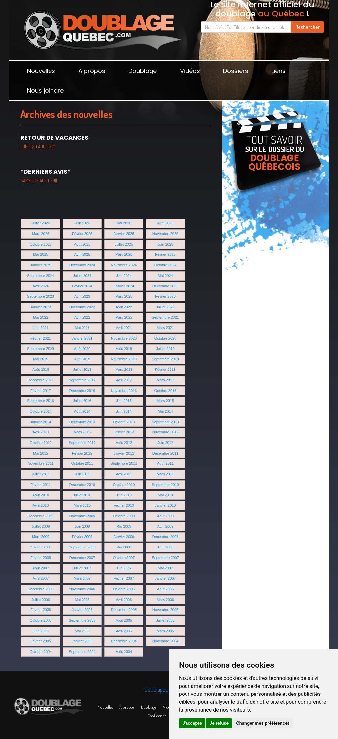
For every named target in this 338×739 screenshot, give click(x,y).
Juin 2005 (41, 631)
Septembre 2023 (40, 296)
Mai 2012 (40, 453)
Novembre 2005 (165, 610)
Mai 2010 (165, 495)
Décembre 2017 (40, 380)
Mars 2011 (165, 474)
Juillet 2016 (82, 401)
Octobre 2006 (124, 589)
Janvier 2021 (82, 338)
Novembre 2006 (82, 589)
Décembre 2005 (124, 610)
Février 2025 (165, 254)
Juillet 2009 (40, 526)
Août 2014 (82, 411)
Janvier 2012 (124, 453)
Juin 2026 (82, 223)
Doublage (142, 71)
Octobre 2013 (124, 422)
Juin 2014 (124, 411)
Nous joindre (45, 90)
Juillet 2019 (165, 349)
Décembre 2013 (82, 422)
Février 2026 (82, 234)
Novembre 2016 (124, 391)
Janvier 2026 (124, 234)
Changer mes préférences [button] (263, 723)
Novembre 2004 (165, 641)
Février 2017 (40, 391)
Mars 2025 (123, 254)
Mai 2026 (123, 223)
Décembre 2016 (82, 391)
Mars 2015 (165, 401)
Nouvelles (41, 71)
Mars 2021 (165, 328)
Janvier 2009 (124, 537)
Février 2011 (40, 485)
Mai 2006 (82, 600)
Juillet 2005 (165, 620)
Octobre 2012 (41, 443)
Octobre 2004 (41, 652)
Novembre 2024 (124, 265)
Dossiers (235, 71)
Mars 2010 (82, 505)
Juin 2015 (124, 401)
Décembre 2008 (165, 537)
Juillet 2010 (82, 495)
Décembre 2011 (165, 453)
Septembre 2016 (40, 401)
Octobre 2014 (41, 411)
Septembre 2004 (82, 652)
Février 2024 (82, 286)
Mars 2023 (123, 296)
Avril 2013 (41, 432)
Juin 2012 (165, 443)
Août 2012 (124, 443)
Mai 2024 (165, 276)
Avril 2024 (41, 286)
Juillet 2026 (40, 223)
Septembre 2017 (82, 380)
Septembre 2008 (82, 547)
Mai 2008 (123, 547)
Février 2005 (40, 641)
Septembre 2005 (82, 620)
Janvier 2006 (82, 610)
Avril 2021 (124, 328)
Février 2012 (82, 453)
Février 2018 (165, 369)
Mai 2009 (123, 526)
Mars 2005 (165, 631)
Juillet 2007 (82, 568)
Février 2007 (124, 578)
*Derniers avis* (45, 175)
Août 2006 (165, 589)
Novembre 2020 (124, 338)
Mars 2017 (165, 380)
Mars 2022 (123, 317)
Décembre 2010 (82, 485)
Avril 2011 (124, 474)
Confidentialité (160, 715)
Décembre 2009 (40, 516)
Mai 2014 (165, 411)
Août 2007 (40, 568)
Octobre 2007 (124, 558)
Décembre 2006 (40, 589)
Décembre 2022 (82, 307)
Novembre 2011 (40, 463)
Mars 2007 (82, 578)
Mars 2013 (82, 432)
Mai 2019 (40, 359)
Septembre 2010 (165, 485)
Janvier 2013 (124, 432)
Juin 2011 (82, 474)
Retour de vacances (54, 141)
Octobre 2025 (41, 244)
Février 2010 (124, 505)
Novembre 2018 (124, 359)
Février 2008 (40, 558)
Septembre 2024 (40, 276)
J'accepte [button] (192, 723)
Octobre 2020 (165, 338)
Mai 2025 (40, 254)
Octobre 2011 (82, 463)
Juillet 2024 (82, 276)
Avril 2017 (124, 380)
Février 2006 (40, 610)
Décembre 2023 (165, 286)
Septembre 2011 (123, 463)
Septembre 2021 (165, 317)
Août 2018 (40, 369)
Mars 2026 (40, 234)
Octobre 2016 (165, 391)
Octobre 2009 (124, 516)
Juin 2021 (41, 328)
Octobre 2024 (165, 265)
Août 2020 (82, 349)
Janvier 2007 (165, 578)
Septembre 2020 (40, 349)
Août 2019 (124, 349)
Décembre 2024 (82, 265)
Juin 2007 (124, 568)
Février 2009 (82, 537)
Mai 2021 (82, 328)
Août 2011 (165, 463)
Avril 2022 (82, 317)
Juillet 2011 (40, 474)
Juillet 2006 (40, 600)
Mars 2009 (40, 537)
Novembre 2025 (165, 234)
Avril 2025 (82, 254)
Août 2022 (124, 307)
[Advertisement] (275, 254)
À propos (91, 71)
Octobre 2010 (124, 485)
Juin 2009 (82, 526)
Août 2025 (82, 244)
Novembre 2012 (165, 432)
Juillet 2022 (165, 307)
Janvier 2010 (165, 505)
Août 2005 (124, 620)
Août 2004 (124, 652)
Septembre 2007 (165, 558)
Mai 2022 (40, 317)
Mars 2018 (123, 369)
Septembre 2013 (165, 422)
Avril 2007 (41, 578)
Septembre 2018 (165, 359)
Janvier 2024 (124, 286)
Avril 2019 (82, 359)
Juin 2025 (165, 244)
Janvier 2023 (40, 307)
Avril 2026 (165, 223)
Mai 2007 (165, 568)
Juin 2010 (124, 495)
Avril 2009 (165, 526)
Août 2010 (40, 495)
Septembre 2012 (82, 443)
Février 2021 (40, 338)
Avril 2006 (124, 600)
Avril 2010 (41, 505)
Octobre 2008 (41, 547)
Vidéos (190, 71)
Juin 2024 (124, 276)
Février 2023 (165, 296)
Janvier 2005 (82, 641)
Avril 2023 (82, 296)
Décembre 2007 (82, 558)
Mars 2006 (165, 600)
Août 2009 (165, 516)
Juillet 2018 (82, 369)
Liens (278, 71)
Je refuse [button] (219, 723)
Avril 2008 (165, 547)
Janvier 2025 (40, 265)
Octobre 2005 (41, 620)
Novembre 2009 (82, 516)
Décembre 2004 (124, 641)
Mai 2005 (82, 631)
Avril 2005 (124, 631)
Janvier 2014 (40, 422)
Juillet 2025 (124, 244)
